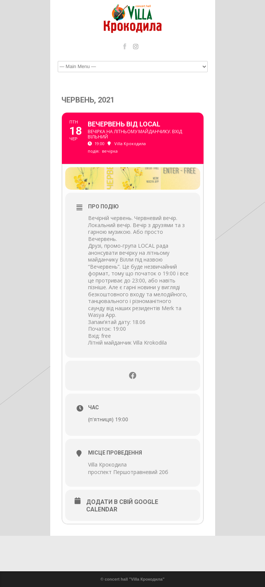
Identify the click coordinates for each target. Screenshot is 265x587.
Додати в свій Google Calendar (122, 505)
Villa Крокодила (107, 464)
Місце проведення (115, 453)
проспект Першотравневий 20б (128, 472)
